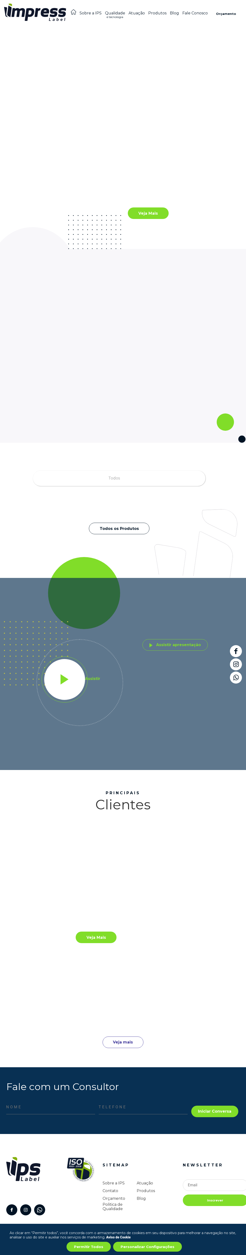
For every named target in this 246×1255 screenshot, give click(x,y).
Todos (114, 478)
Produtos (157, 13)
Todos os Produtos (119, 528)
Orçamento (226, 14)
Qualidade (115, 16)
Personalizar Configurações (147, 1246)
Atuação (137, 13)
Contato (110, 1190)
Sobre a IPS (91, 13)
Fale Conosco (195, 13)
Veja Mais (148, 213)
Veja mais (123, 1042)
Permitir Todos (88, 1246)
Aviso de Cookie (118, 1237)
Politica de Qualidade (113, 1206)
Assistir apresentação (175, 645)
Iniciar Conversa (214, 1111)
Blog (174, 13)
